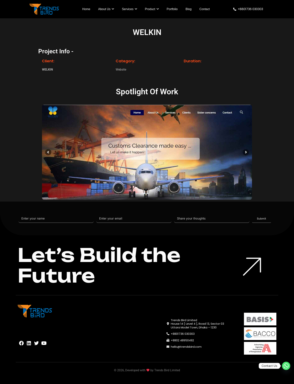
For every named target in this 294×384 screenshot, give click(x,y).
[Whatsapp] (286, 366)
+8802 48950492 (182, 340)
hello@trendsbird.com (186, 347)
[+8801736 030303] (234, 9)
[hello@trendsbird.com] (167, 346)
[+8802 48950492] (167, 340)
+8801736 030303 (250, 9)
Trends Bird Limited (167, 370)
